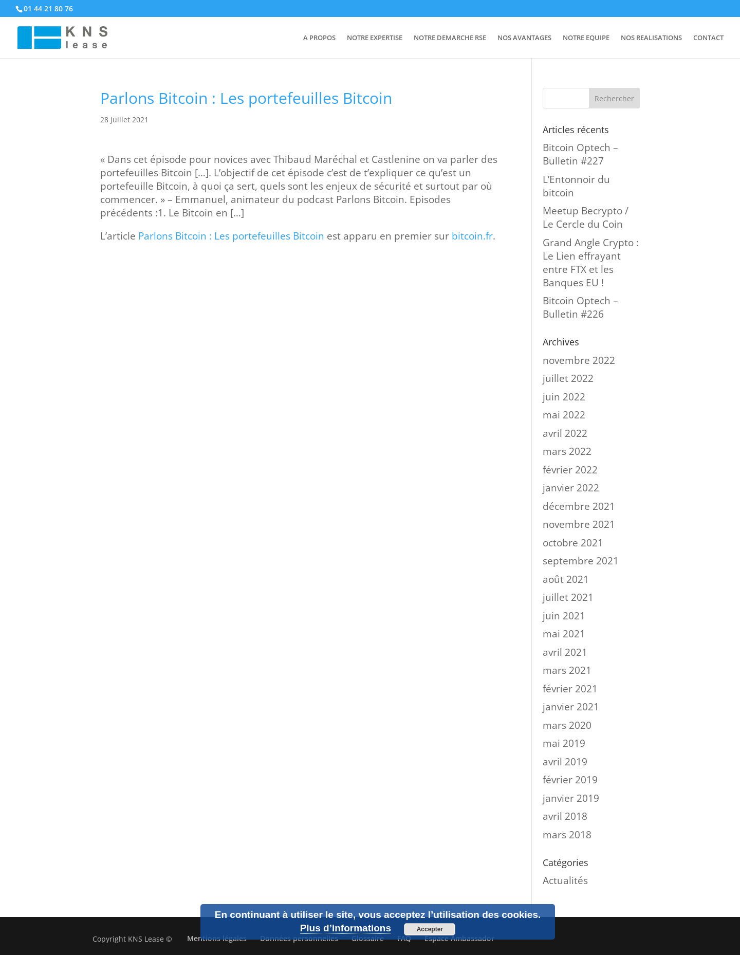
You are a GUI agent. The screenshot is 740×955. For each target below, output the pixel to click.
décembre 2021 (579, 506)
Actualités (565, 880)
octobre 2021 (573, 542)
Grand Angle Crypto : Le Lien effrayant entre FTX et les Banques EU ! (591, 262)
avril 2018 (565, 816)
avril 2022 (565, 433)
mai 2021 (564, 633)
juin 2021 (564, 615)
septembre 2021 (581, 560)
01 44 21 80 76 (48, 8)
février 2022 (570, 469)
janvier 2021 (571, 706)
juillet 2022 (568, 378)
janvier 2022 (571, 487)
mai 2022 (564, 414)
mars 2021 (567, 670)
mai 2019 (564, 743)
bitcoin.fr (472, 236)
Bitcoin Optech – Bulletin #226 (580, 307)
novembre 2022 (579, 360)
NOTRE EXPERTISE (374, 38)
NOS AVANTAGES (524, 38)
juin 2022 (564, 396)
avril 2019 (565, 761)
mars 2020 (567, 725)
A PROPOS (319, 38)
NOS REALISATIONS (651, 38)
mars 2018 (567, 834)
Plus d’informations (345, 928)
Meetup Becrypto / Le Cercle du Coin (585, 217)
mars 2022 (567, 451)
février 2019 (570, 779)
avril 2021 (565, 652)
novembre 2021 (579, 524)
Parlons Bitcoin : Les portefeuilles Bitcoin (231, 236)
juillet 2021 (568, 597)
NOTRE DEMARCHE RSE (450, 38)
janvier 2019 (571, 798)
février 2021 (570, 688)
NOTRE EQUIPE (586, 38)
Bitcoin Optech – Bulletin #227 (580, 154)
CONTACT (708, 38)
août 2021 (566, 579)
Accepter (430, 929)
